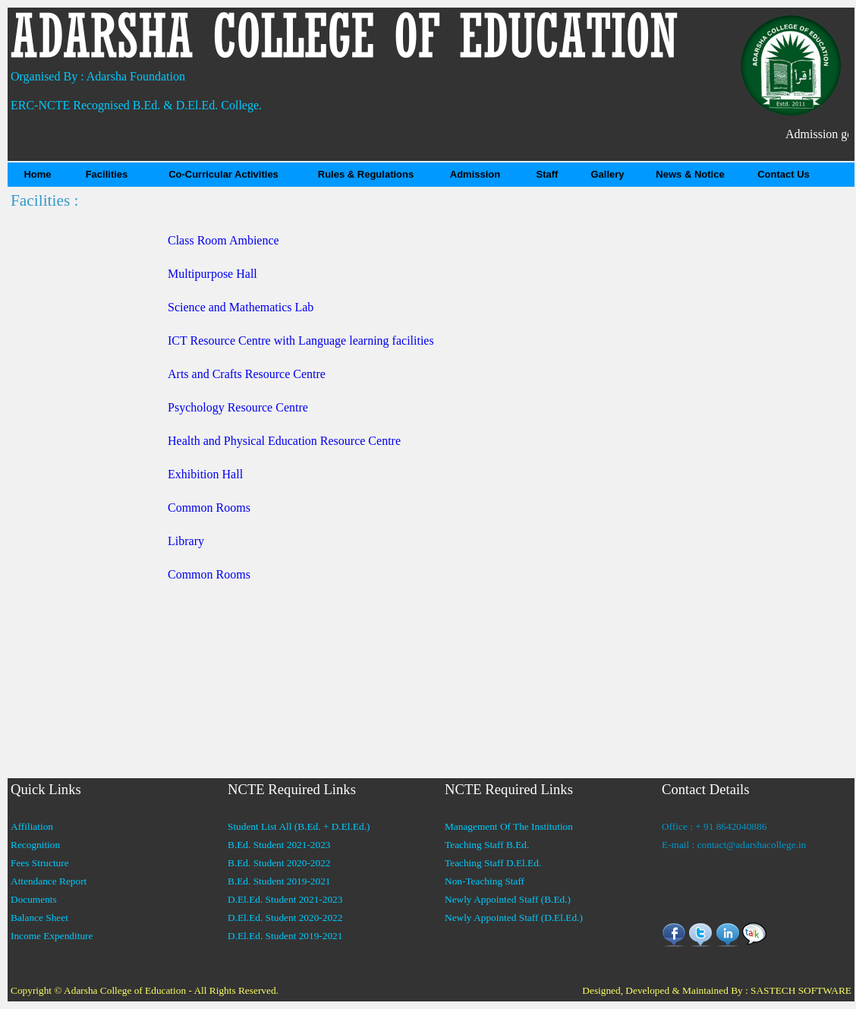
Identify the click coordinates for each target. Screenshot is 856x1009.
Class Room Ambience (223, 240)
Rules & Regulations (366, 174)
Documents (34, 899)
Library (186, 540)
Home (37, 174)
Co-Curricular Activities (223, 174)
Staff (548, 174)
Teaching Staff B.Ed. (487, 844)
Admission (475, 174)
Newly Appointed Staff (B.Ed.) (508, 899)
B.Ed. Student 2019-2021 (279, 881)
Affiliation (32, 826)
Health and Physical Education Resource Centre (284, 440)
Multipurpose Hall (212, 273)
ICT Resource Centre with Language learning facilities (301, 340)
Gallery (607, 174)
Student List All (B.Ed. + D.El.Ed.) (299, 826)
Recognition (35, 844)
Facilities (107, 174)
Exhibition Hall (205, 474)
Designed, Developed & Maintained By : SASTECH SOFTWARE (716, 990)
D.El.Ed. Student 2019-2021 (285, 935)
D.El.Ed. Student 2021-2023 (285, 899)
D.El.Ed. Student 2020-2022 (285, 917)
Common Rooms (209, 507)
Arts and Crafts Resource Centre (247, 373)
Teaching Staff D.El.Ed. (493, 863)
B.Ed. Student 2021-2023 (279, 844)
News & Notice (690, 174)
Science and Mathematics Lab (240, 307)
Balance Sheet (39, 917)
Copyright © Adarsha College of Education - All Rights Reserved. (145, 990)
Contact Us (783, 174)
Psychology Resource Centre (238, 407)
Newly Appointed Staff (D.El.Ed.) (514, 917)
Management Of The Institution (509, 826)
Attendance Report (49, 881)
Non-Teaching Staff (484, 881)
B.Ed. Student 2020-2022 (279, 863)
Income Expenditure (52, 935)
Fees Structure (40, 863)
